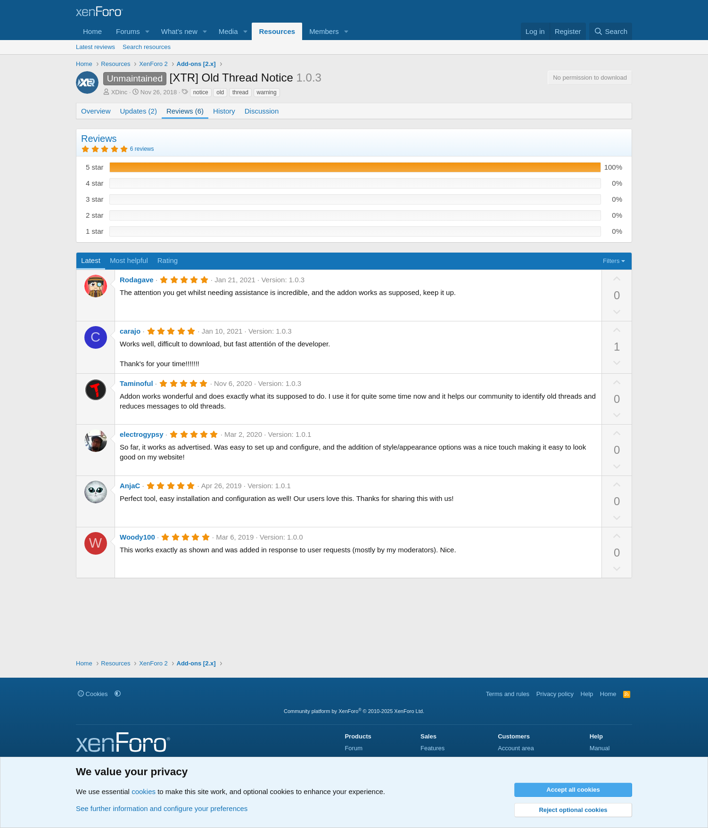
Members (324, 31)
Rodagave (137, 280)
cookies (144, 791)
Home (92, 31)
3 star (95, 199)
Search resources (147, 46)
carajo (130, 331)
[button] (147, 31)
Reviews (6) (185, 111)
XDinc (119, 92)
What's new (179, 31)
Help (587, 693)
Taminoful (136, 383)
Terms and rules (507, 693)
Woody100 (137, 537)
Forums (128, 31)
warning (267, 92)
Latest (90, 260)
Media (228, 31)
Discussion (262, 111)
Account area (516, 748)
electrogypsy (142, 434)
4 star (95, 183)
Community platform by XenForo (354, 711)
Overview (96, 111)
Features (432, 748)
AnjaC (130, 486)
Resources (277, 31)
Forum (353, 748)
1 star (95, 231)
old (220, 92)
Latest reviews (95, 46)
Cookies (93, 693)
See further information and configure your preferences (161, 808)
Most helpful (129, 260)
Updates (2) (138, 111)
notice (200, 92)
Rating (167, 260)
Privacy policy (555, 693)
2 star (95, 215)
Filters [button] (611, 260)
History (224, 111)
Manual (600, 748)
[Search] (610, 31)
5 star (95, 167)
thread (240, 92)
